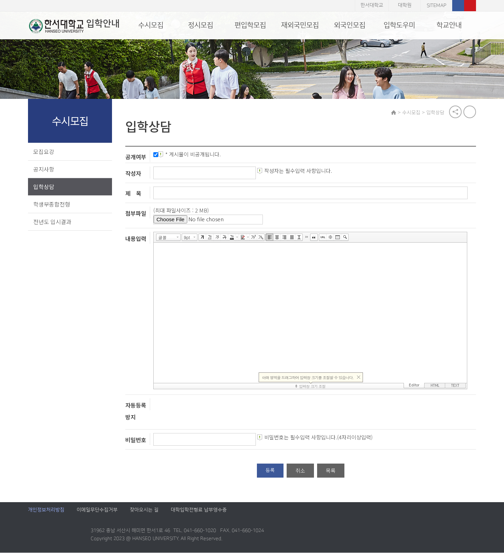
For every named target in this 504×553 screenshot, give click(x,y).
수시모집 (150, 25)
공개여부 (136, 157)
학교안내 (449, 25)
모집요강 (43, 151)
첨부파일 (136, 213)
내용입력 (136, 238)
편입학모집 (250, 25)
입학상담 (43, 186)
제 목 (134, 193)
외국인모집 (349, 25)
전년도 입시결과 (52, 221)
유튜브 (470, 5)
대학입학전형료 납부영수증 (199, 510)
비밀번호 (136, 440)
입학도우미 (399, 25)
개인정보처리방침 (46, 510)
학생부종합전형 (51, 204)
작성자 (134, 173)
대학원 (405, 5)
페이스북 (458, 5)
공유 (455, 112)
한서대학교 (371, 5)
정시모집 (200, 25)
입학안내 (73, 26)
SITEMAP (436, 5)
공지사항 (43, 169)
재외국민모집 (300, 25)
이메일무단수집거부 (97, 510)
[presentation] (207, 412)
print (469, 112)
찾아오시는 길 (144, 510)
